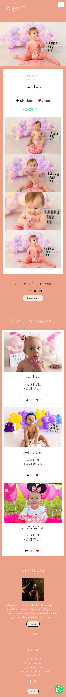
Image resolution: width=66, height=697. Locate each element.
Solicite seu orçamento (33, 298)
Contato (33, 683)
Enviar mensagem (34, 655)
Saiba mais (33, 616)
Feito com (33, 695)
